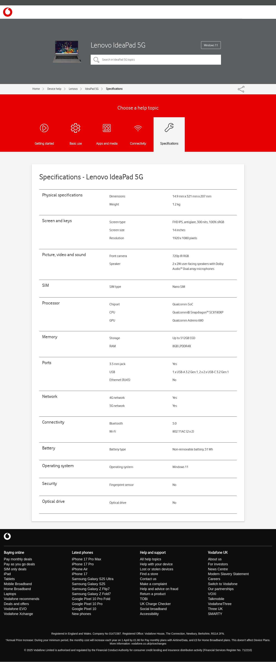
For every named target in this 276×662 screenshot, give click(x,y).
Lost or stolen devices (156, 569)
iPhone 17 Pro (83, 564)
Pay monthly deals (18, 559)
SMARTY (215, 614)
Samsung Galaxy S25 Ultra (92, 579)
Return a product (153, 594)
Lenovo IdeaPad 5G (118, 45)
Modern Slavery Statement (228, 574)
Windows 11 (211, 45)
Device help (54, 89)
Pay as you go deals (19, 564)
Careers (214, 579)
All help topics (150, 559)
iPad (7, 574)
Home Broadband (17, 589)
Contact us (148, 579)
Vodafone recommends (21, 599)
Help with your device (156, 564)
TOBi (144, 599)
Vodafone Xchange (18, 614)
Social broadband (153, 609)
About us (215, 559)
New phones (81, 614)
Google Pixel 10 (84, 609)
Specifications (114, 89)
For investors (218, 564)
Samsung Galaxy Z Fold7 (91, 594)
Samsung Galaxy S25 (88, 584)
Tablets (9, 579)
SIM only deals (15, 569)
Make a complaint (153, 584)
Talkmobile (216, 599)
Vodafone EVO (15, 609)
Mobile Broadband (18, 584)
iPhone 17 (79, 574)
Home (36, 89)
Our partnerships (221, 589)
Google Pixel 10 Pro (87, 604)
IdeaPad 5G (92, 89)
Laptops (10, 594)
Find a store (149, 574)
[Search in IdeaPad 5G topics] (156, 60)
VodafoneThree (220, 604)
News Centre (218, 569)
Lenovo (73, 89)
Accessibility (149, 614)
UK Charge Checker (155, 604)
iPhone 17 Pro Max (86, 559)
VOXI (212, 594)
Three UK (215, 609)
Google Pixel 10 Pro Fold (91, 599)
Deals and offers (16, 604)
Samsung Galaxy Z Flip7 (91, 589)
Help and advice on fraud (159, 589)
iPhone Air (80, 569)
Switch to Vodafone (222, 584)
